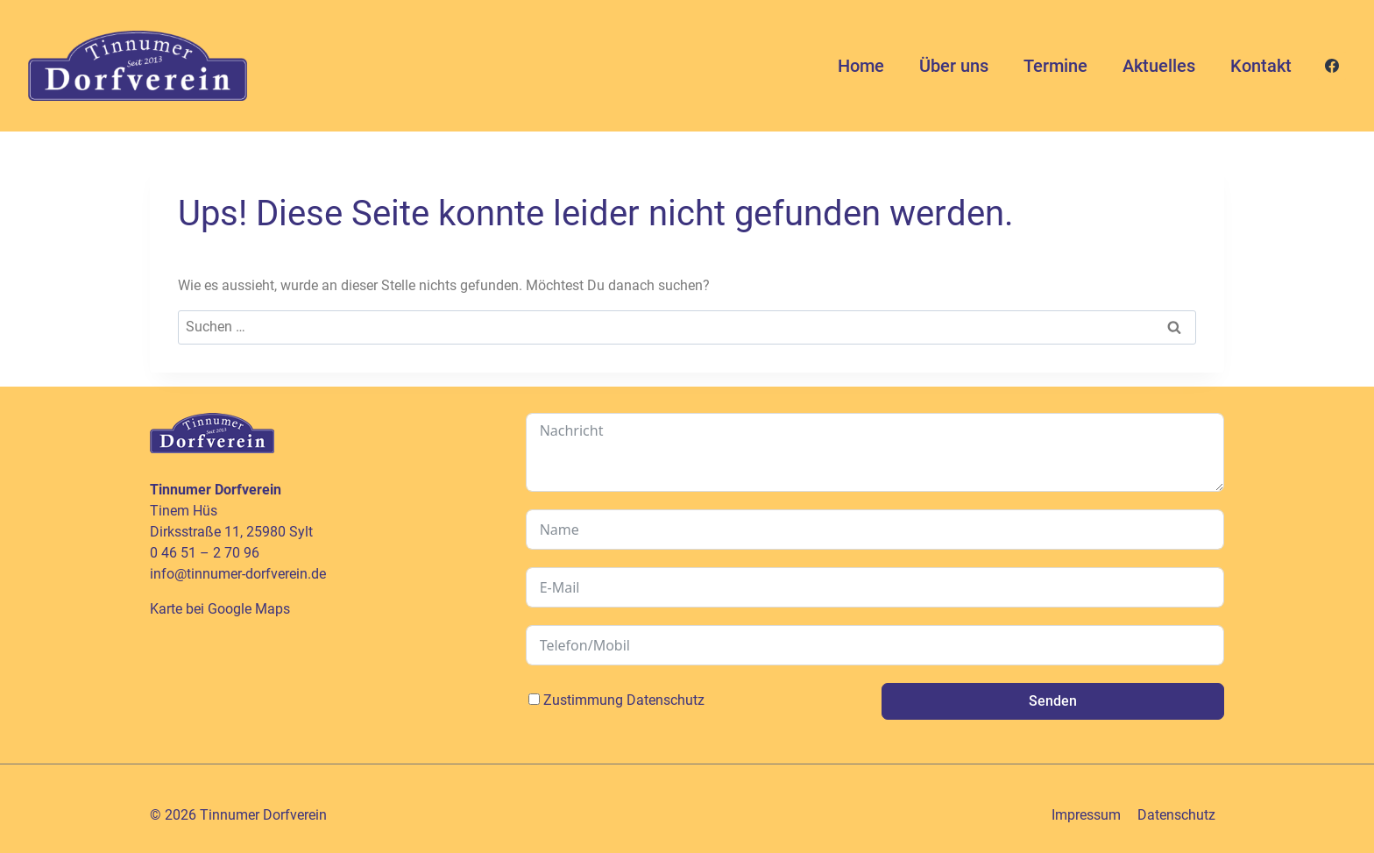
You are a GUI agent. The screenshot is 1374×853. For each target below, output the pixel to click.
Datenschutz (666, 700)
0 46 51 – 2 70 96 (204, 552)
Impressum (1086, 815)
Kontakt (1261, 65)
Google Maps (249, 609)
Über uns (953, 65)
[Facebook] (1332, 66)
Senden (1053, 701)
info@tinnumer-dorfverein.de (238, 573)
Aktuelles (1159, 65)
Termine (1055, 65)
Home (861, 65)
